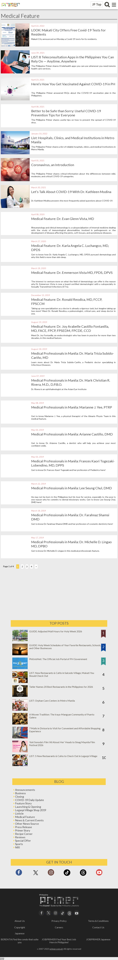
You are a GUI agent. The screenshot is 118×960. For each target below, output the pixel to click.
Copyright (19, 927)
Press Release (23, 827)
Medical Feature (25, 817)
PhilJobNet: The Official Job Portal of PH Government (58, 659)
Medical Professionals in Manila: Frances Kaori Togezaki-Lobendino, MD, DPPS (66, 463)
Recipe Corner (24, 833)
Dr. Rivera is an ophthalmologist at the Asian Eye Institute (59, 389)
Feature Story (23, 803)
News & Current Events (29, 820)
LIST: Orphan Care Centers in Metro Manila (52, 700)
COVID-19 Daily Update (29, 800)
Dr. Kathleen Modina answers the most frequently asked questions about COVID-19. (73, 200)
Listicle (19, 813)
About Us (20, 920)
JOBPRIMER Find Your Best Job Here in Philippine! (59, 941)
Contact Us (98, 927)
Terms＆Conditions (98, 920)
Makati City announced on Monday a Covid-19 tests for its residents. (65, 39)
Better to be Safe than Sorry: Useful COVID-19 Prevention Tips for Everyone (67, 113)
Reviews (20, 837)
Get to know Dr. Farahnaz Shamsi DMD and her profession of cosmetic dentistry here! (73, 524)
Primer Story (22, 830)
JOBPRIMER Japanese (98, 939)
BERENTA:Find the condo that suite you (19, 941)
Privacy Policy (59, 920)
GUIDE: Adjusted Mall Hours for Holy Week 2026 (55, 631)
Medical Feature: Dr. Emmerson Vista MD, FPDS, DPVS (72, 272)
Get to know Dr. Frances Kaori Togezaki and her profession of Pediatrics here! (69, 470)
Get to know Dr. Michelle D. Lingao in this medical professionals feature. (66, 550)
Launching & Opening (28, 806)
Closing (19, 796)
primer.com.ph (56, 949)
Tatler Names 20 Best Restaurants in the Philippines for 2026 (61, 686)
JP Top (96, 4)
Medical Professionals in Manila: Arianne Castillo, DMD (73, 434)
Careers (59, 927)
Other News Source (27, 823)
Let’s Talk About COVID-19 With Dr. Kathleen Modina (72, 192)
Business (20, 793)
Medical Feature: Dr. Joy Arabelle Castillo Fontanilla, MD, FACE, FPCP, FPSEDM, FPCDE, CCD (71, 328)
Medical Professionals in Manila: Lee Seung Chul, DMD (72, 488)
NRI (17, 847)
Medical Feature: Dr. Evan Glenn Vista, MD (63, 219)
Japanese (19, 933)
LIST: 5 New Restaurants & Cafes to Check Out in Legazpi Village (63, 756)
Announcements (25, 789)
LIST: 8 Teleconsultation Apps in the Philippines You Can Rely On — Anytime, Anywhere (73, 59)
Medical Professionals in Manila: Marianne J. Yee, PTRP (72, 407)
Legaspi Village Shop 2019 (30, 810)
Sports (19, 844)
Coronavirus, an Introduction (53, 165)
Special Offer (23, 840)
